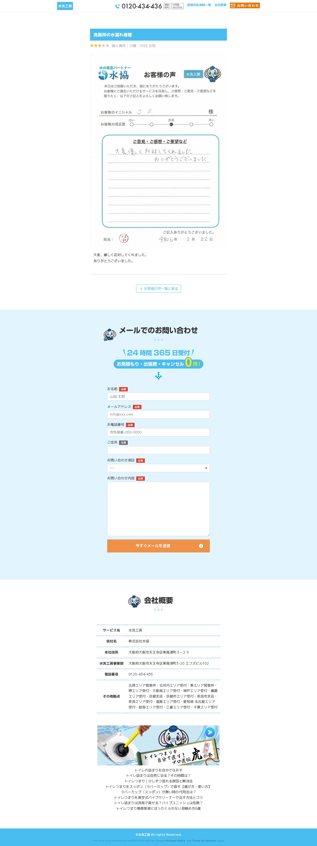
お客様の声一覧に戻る (158, 288)
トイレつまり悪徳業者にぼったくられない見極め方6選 (158, 808)
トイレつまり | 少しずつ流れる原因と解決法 (158, 781)
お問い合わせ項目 (121, 460)
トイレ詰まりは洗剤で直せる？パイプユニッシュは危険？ (158, 802)
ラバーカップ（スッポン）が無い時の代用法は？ (158, 792)
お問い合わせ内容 (121, 478)
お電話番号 (115, 424)
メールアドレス (119, 406)
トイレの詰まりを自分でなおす (158, 770)
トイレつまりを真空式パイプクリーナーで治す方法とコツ (158, 797)
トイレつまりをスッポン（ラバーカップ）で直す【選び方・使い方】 (158, 786)
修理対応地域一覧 (199, 5)
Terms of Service (204, 840)
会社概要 (221, 5)
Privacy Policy (175, 840)
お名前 (112, 388)
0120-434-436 (141, 674)
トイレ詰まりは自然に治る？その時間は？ (158, 775)
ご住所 (112, 442)
